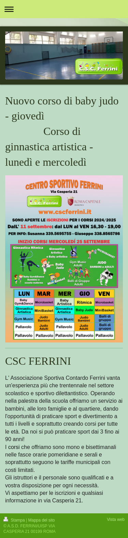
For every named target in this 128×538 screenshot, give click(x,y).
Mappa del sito (41, 520)
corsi (14, 447)
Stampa (14, 520)
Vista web (116, 519)
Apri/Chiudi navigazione (64, 9)
